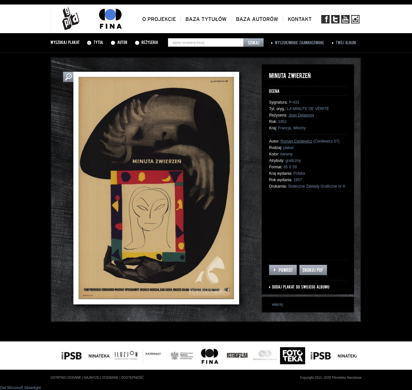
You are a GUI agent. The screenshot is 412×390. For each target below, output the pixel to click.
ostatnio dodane (66, 377)
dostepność (132, 377)
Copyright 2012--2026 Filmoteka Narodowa (330, 377)
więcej (277, 304)
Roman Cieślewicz (296, 141)
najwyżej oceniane (101, 377)
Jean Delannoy (301, 115)
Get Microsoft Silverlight (20, 387)
